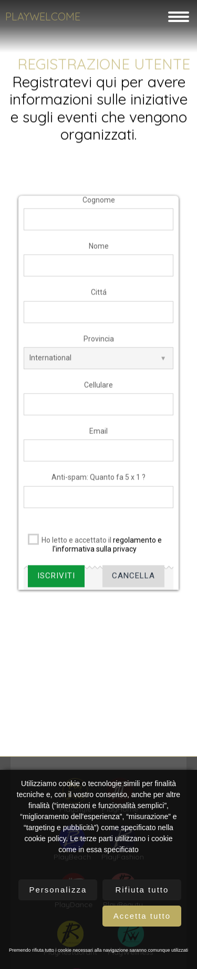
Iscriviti (56, 582)
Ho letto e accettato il (93, 549)
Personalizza (58, 889)
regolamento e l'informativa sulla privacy (107, 551)
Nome (99, 252)
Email (98, 437)
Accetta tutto (142, 915)
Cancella (133, 582)
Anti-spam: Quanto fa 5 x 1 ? (98, 484)
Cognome (98, 206)
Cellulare (98, 391)
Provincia (99, 345)
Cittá (99, 299)
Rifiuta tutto (142, 889)
